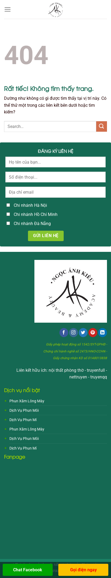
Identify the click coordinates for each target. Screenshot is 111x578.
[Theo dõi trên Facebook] (63, 332)
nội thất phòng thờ (66, 370)
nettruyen (78, 377)
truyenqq (98, 377)
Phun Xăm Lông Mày (26, 401)
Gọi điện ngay (83, 569)
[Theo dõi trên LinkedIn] (102, 332)
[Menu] (7, 9)
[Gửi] (101, 126)
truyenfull (96, 370)
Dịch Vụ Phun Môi (24, 410)
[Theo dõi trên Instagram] (73, 332)
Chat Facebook (27, 569)
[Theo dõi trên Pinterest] (92, 332)
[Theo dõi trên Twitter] (83, 332)
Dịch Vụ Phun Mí (23, 420)
